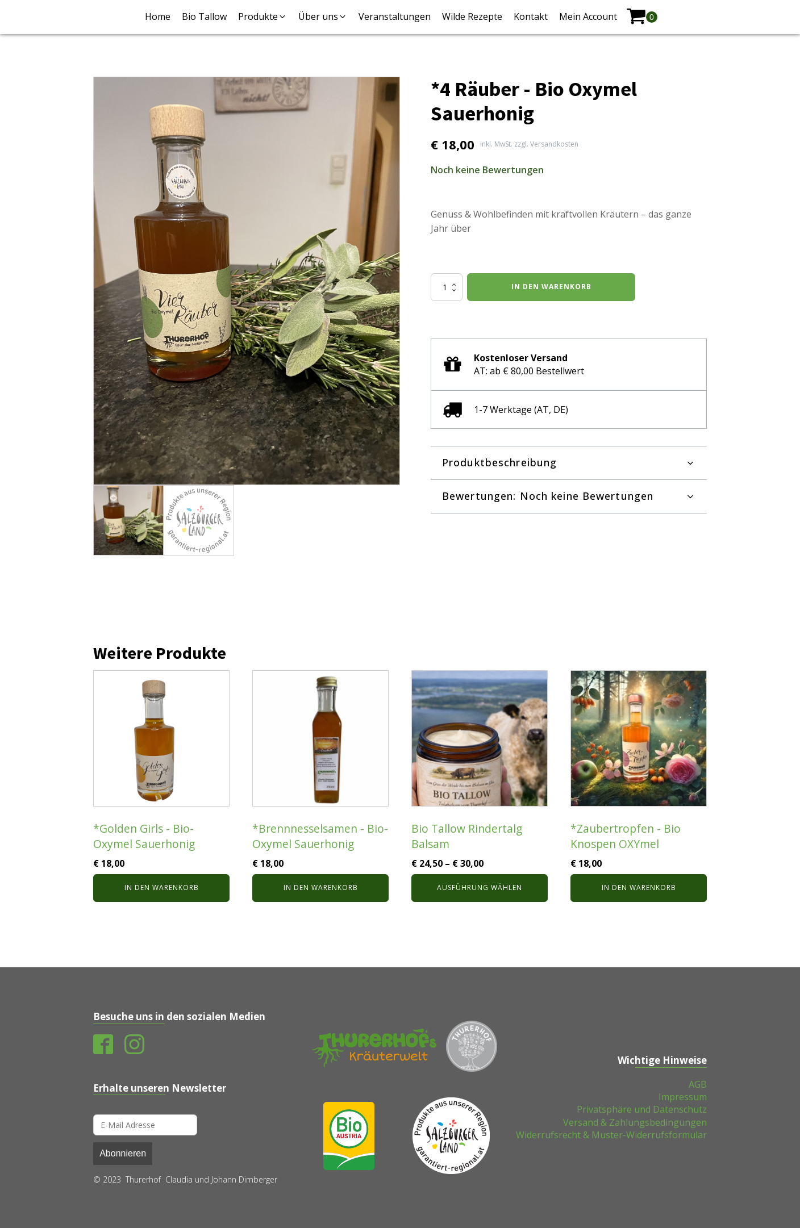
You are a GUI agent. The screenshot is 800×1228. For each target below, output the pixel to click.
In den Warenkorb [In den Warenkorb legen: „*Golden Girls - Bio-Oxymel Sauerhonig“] (161, 887)
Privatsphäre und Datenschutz (642, 1109)
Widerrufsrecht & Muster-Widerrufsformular (611, 1135)
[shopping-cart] (642, 16)
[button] (262, 16)
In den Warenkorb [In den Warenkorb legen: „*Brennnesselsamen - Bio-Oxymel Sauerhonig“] (321, 887)
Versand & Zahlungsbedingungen (635, 1122)
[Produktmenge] (447, 286)
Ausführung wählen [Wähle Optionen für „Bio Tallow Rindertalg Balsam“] (479, 887)
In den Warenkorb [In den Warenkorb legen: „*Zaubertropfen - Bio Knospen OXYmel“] (639, 887)
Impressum (683, 1097)
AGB (698, 1084)
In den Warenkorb (551, 286)
